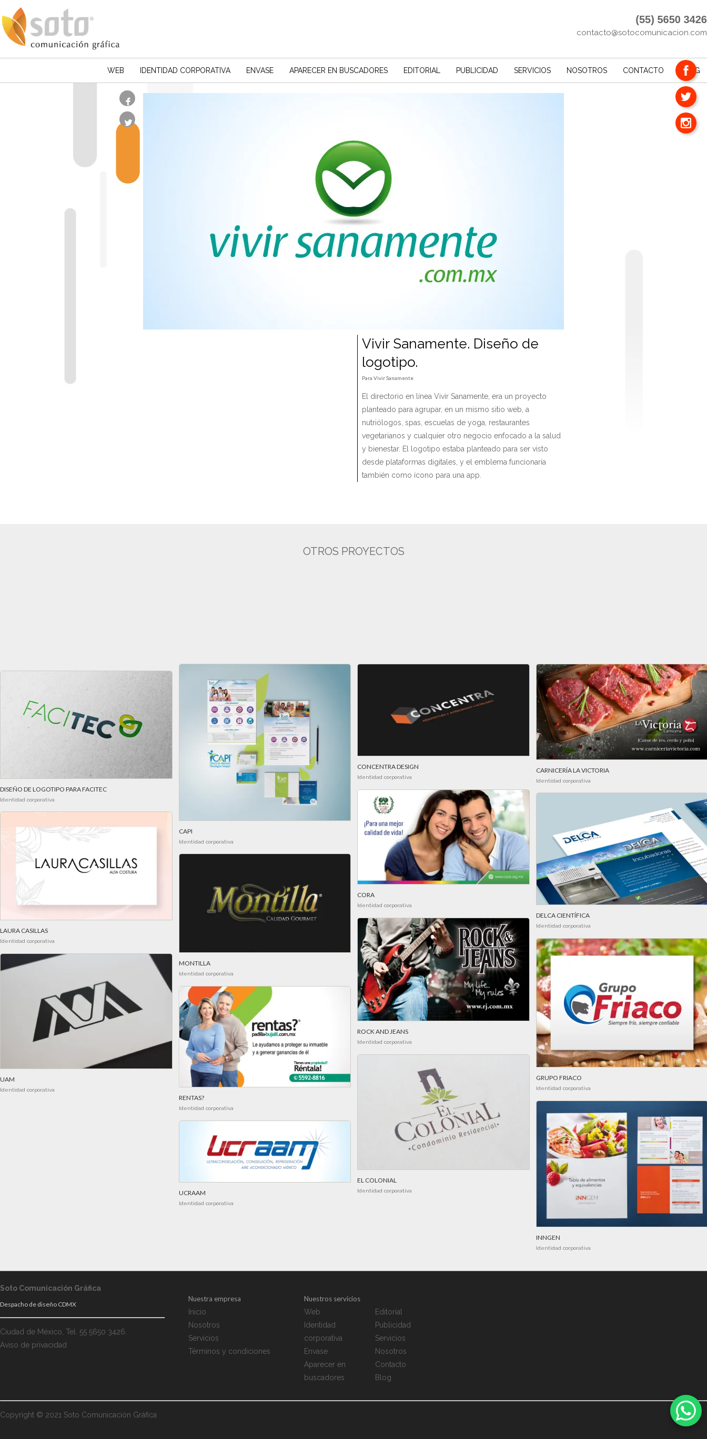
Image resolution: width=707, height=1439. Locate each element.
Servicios (532, 68)
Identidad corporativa (185, 68)
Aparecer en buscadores (338, 68)
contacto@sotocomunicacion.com (642, 32)
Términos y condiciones (229, 1352)
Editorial (421, 68)
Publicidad (477, 68)
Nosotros (587, 68)
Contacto (643, 68)
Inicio (197, 1312)
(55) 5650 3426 (671, 19)
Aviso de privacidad (33, 1345)
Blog (383, 1378)
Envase (260, 68)
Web (115, 68)
